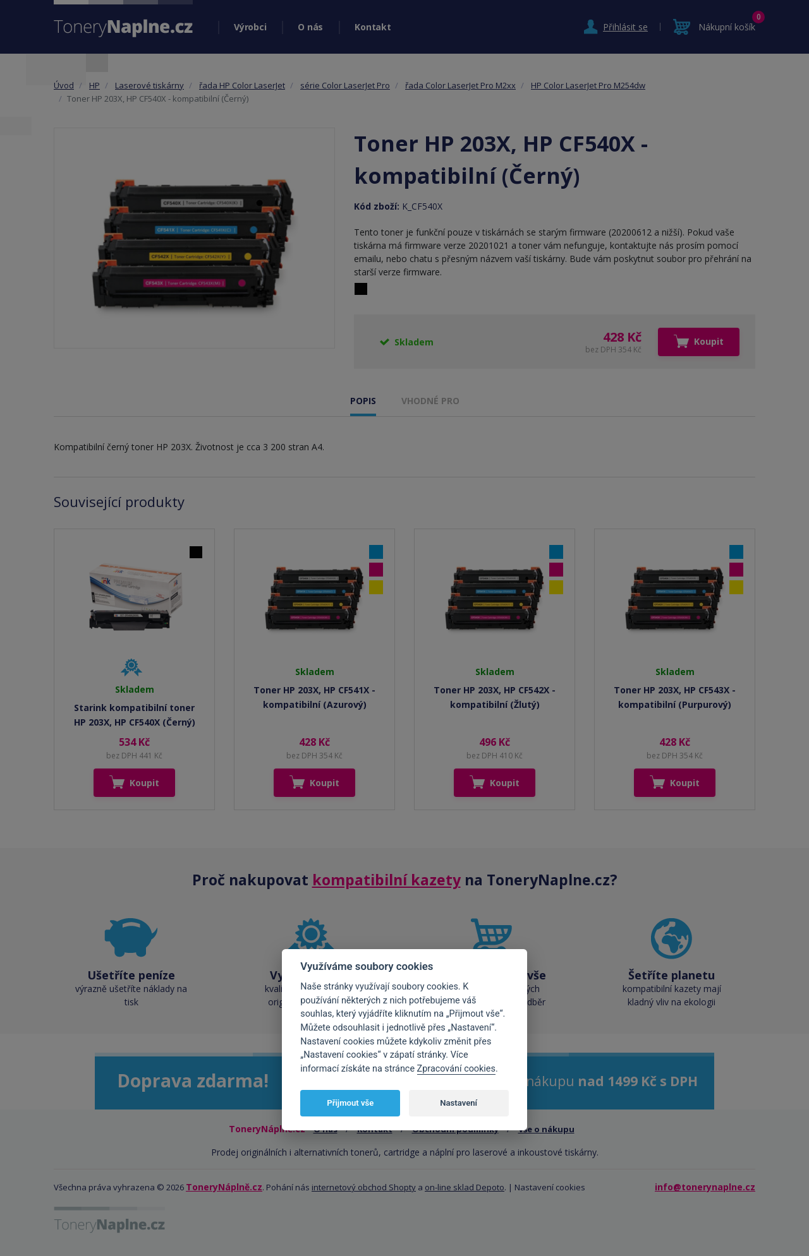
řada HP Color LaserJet (242, 85)
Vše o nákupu (546, 1129)
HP (94, 85)
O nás (310, 27)
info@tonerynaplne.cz (705, 1187)
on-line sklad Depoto (464, 1187)
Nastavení (458, 1103)
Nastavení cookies (549, 1187)
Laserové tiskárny (149, 85)
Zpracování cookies (456, 1068)
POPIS (363, 401)
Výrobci (250, 27)
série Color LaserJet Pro (345, 85)
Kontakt (373, 27)
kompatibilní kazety (386, 880)
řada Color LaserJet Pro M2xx (460, 85)
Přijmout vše (350, 1103)
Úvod (64, 85)
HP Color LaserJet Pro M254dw (588, 85)
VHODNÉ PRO (430, 401)
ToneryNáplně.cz (224, 1187)
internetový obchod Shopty (364, 1187)
